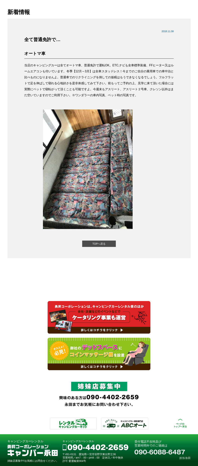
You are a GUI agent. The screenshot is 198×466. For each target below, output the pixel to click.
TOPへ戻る (99, 243)
